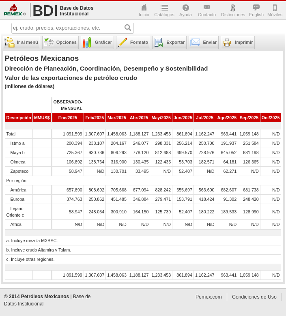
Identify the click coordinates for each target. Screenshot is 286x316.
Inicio (144, 14)
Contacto (207, 14)
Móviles (274, 14)
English (256, 14)
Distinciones (233, 14)
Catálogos (164, 14)
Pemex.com (15, 9)
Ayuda (185, 14)
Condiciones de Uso (254, 297)
